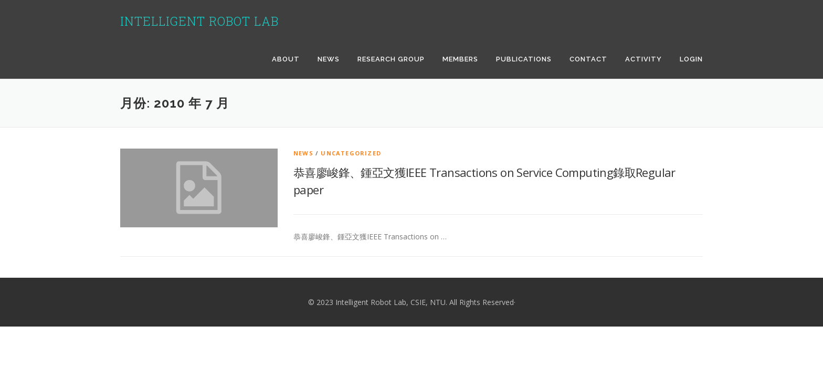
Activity (643, 59)
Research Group (391, 59)
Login (691, 59)
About (286, 59)
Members (460, 59)
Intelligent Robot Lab (199, 21)
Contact (588, 59)
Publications (524, 59)
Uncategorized (351, 153)
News (329, 59)
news (303, 153)
